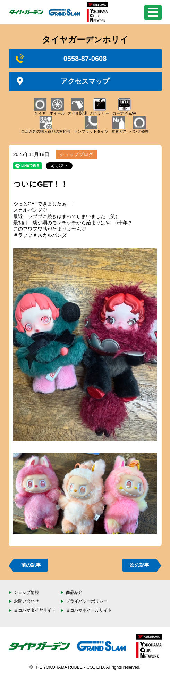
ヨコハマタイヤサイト (35, 610)
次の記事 (139, 565)
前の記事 (31, 565)
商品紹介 (74, 592)
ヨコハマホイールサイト (89, 610)
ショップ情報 (26, 592)
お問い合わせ (26, 601)
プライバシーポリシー (87, 601)
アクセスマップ (63, 81)
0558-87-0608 (61, 58)
